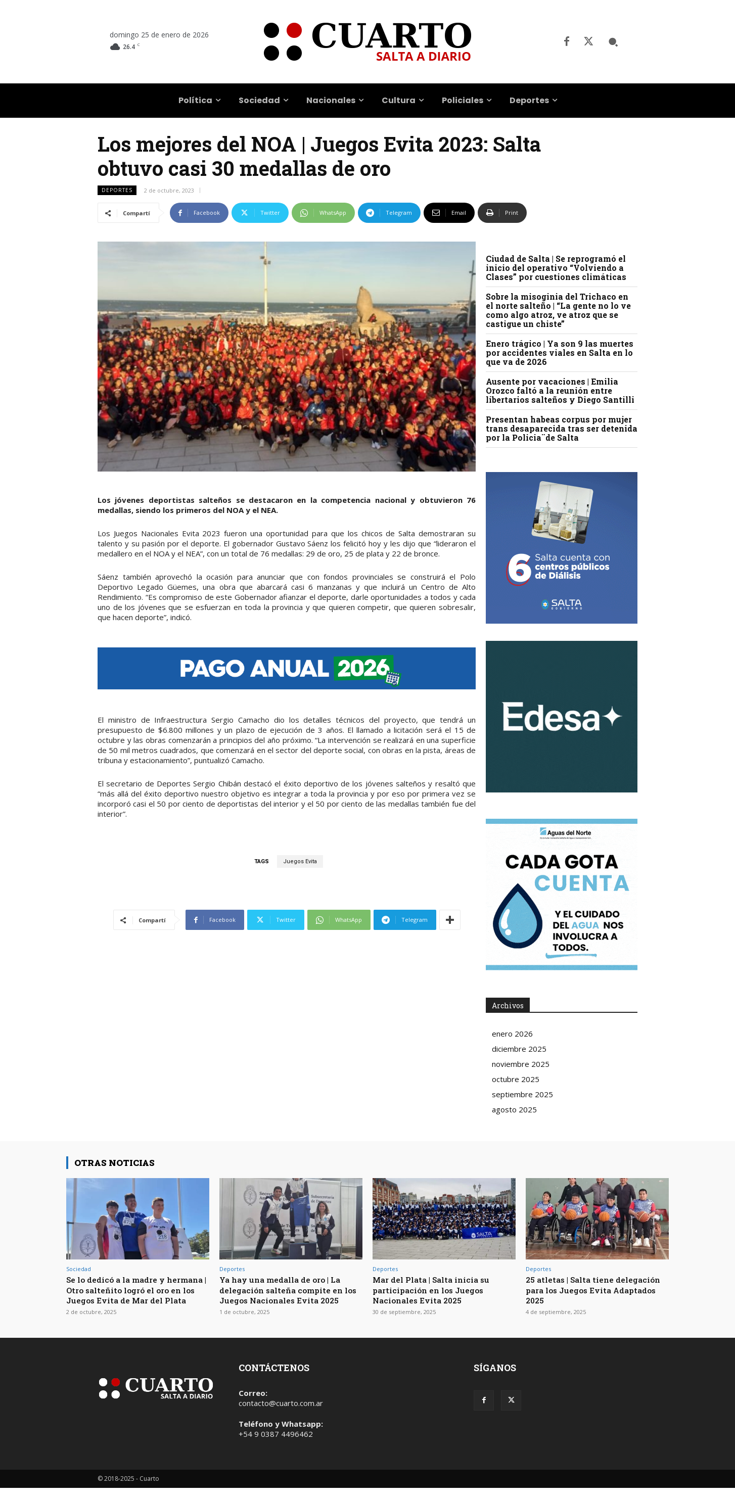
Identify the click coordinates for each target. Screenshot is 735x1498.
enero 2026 (512, 1033)
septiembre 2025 (522, 1094)
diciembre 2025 (519, 1049)
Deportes (117, 190)
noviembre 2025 (520, 1064)
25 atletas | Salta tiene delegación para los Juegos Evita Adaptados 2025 (585, 1290)
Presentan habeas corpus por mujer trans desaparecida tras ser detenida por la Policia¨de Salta (561, 428)
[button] (613, 42)
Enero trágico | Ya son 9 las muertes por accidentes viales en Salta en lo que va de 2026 (559, 352)
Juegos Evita (300, 861)
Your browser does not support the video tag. (561, 716)
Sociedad (78, 1269)
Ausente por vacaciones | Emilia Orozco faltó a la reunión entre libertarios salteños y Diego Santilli (560, 390)
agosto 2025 (514, 1109)
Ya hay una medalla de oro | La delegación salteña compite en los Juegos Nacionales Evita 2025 (286, 1295)
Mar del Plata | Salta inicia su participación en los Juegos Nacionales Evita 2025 (436, 1290)
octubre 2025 (515, 1079)
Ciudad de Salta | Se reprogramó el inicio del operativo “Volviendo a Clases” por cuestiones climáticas (556, 267)
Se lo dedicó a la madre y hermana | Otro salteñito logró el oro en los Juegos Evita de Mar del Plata (137, 1295)
